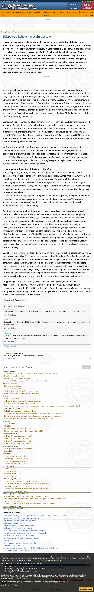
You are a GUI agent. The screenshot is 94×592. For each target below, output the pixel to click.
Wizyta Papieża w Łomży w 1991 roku (16, 494)
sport (46, 15)
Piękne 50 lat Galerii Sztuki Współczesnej (18, 378)
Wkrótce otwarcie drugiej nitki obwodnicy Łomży (21, 391)
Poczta (74, 8)
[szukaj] (41, 367)
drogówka (6, 421)
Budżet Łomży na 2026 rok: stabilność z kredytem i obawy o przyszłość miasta (30, 373)
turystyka (83, 12)
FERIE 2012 (7, 426)
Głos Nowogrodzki (10, 433)
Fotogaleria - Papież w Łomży (14, 501)
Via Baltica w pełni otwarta (13, 388)
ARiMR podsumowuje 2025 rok (14, 523)
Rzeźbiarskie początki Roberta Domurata (18, 448)
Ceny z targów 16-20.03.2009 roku (15, 463)
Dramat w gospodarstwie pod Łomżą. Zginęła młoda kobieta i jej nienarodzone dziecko (33, 413)
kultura (60, 12)
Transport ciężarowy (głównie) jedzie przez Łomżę (21, 393)
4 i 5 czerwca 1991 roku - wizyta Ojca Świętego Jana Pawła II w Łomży (27, 496)
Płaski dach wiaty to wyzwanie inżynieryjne (18, 535)
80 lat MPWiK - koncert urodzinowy (16, 486)
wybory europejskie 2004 (12, 506)
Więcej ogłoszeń (10, 346)
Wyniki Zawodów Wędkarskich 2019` (16, 438)
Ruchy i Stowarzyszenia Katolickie (15, 491)
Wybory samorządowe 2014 (13, 509)
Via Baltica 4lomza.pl (10, 383)
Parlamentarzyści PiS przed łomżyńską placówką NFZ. (22, 550)
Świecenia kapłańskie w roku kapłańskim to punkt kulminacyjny (26, 488)
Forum (73, 4)
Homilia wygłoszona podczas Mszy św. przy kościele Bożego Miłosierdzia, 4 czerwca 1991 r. (35, 499)
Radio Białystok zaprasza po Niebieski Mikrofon (20, 411)
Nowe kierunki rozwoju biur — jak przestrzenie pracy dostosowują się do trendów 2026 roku (36, 516)
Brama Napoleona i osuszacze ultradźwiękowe (19, 521)
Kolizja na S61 (8, 540)
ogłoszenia (18, 12)
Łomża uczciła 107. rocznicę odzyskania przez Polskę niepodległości (27, 381)
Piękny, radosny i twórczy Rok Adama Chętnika (19, 543)
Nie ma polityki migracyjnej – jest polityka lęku (20, 403)
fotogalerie (71, 12)
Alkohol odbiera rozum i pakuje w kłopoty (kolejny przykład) (24, 530)
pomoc (4, 15)
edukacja (37, 12)
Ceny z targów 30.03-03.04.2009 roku (16, 458)
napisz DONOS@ (88, 1)
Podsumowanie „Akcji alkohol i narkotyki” (18, 428)
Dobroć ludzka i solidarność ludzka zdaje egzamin (21, 481)
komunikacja (49, 12)
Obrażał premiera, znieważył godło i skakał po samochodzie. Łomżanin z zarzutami (32, 416)
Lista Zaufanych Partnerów (11, 585)
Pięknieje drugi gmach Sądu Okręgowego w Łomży (21, 538)
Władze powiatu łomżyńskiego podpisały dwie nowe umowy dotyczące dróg (30, 418)
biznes (28, 12)
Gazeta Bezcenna (9, 371)
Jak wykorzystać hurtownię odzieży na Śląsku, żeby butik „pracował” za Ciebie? (30, 548)
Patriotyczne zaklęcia (11, 398)
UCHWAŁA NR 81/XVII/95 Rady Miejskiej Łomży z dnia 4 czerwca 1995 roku (30, 503)
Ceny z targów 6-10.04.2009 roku (15, 456)
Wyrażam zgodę (86, 589)
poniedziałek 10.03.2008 (12, 473)
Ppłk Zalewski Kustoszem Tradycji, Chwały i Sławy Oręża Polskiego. (27, 484)
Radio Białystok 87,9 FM (11, 408)
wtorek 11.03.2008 (10, 471)
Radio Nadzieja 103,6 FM (11, 479)
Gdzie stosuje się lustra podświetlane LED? (18, 528)
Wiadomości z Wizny (10, 446)
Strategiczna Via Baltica (12, 386)
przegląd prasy (8, 466)
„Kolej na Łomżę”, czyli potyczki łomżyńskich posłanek (22, 401)
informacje (5, 12)
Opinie (5, 396)
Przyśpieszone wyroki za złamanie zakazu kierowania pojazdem (25, 533)
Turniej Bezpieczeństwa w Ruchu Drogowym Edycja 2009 (23, 431)
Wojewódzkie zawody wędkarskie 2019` (17, 441)
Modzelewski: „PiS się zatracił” (14, 545)
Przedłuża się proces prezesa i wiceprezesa (19, 525)
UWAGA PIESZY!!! (10, 423)
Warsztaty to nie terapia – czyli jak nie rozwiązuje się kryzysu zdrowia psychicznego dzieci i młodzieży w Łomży (42, 406)
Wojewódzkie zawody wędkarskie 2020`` (18, 436)
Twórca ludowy (9, 451)
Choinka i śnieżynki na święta (14, 376)
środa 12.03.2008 (9, 469)
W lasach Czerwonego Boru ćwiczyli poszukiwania (21, 518)
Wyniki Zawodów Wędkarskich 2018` (16, 443)
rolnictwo (6, 454)
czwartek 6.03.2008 (10, 476)
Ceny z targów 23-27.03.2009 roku (15, 461)
